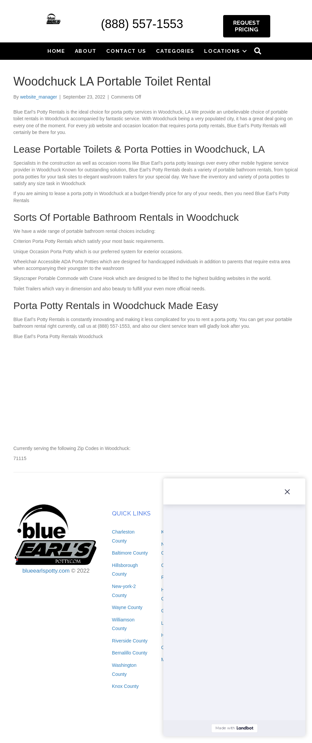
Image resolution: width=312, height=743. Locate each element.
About (86, 51)
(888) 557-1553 (142, 24)
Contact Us (126, 51)
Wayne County (127, 607)
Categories (175, 51)
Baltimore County (130, 553)
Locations (222, 51)
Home (56, 51)
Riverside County (130, 640)
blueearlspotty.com (45, 571)
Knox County (125, 686)
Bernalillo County (129, 652)
